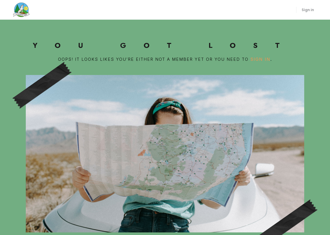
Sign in (308, 9)
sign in (260, 59)
